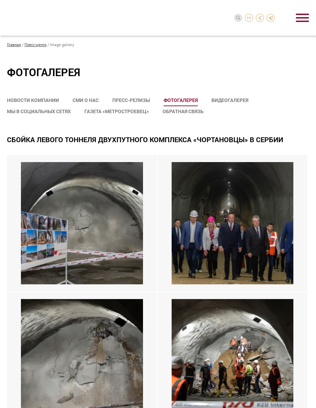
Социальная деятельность (42, 360)
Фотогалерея (181, 100)
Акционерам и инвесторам (42, 330)
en (249, 18)
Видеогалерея (229, 100)
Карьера (17, 380)
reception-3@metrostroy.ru (239, 322)
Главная (14, 44)
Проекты (18, 340)
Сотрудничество (29, 370)
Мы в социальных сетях (39, 111)
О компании (23, 309)
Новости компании (33, 100)
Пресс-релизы (131, 100)
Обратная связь (183, 111)
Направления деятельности (44, 319)
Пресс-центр (35, 44)
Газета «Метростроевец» (116, 111)
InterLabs (298, 387)
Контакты (20, 390)
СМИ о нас (86, 100)
